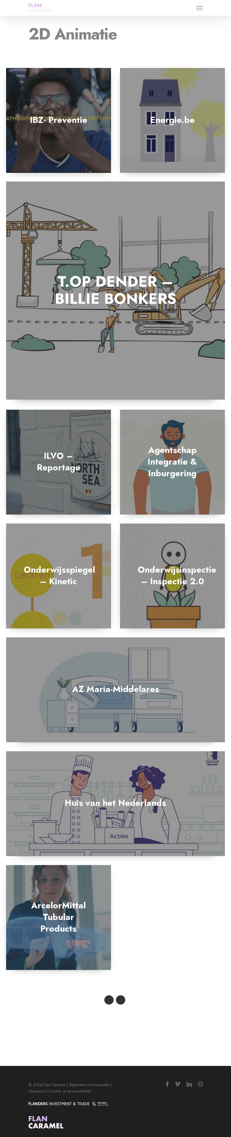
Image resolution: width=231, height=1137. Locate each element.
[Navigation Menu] (199, 8)
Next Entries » (120, 1000)
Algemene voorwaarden (89, 1084)
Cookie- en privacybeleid (70, 1091)
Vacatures (36, 1091)
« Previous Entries (109, 1000)
